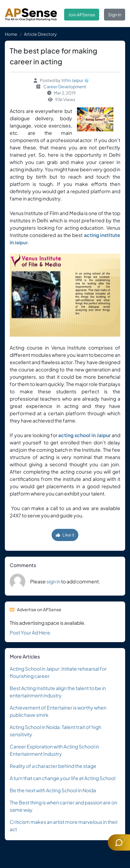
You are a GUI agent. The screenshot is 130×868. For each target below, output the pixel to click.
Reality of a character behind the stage (53, 766)
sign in (53, 581)
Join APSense (81, 14)
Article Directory (40, 34)
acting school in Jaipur (84, 435)
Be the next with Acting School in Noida (53, 790)
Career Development (64, 86)
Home (11, 34)
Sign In (114, 14)
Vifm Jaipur (72, 80)
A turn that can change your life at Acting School (62, 778)
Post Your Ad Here (30, 632)
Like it (65, 535)
